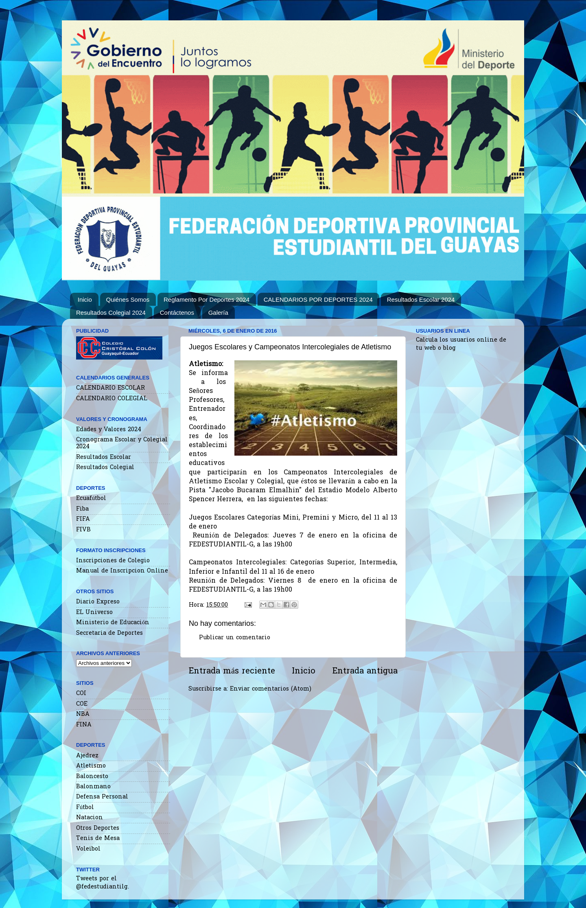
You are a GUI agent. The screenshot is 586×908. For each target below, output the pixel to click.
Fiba (82, 509)
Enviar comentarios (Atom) (270, 689)
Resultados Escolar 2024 (421, 299)
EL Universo (94, 612)
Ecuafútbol (91, 498)
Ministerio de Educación (112, 622)
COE (81, 704)
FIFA (83, 519)
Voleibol (88, 849)
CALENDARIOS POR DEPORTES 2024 (318, 299)
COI (81, 693)
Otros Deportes (97, 828)
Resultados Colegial (105, 467)
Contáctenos (177, 312)
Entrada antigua (365, 671)
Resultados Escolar (103, 457)
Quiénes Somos (128, 299)
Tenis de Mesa (98, 838)
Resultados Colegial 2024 (111, 312)
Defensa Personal (102, 797)
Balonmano (93, 787)
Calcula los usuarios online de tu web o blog (461, 344)
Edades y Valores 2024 (108, 429)
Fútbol (85, 807)
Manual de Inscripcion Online (122, 571)
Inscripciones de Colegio (113, 561)
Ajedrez (87, 756)
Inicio (85, 299)
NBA (83, 714)
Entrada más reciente (231, 671)
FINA (84, 725)
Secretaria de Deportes (109, 633)
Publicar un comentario (234, 638)
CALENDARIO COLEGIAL (111, 399)
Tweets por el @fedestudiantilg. (102, 883)
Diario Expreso (98, 602)
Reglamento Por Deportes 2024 (206, 299)
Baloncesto (92, 776)
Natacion (89, 818)
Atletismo (91, 766)
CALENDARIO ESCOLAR (110, 388)
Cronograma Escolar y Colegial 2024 (122, 443)
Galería (218, 312)
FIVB (83, 530)
